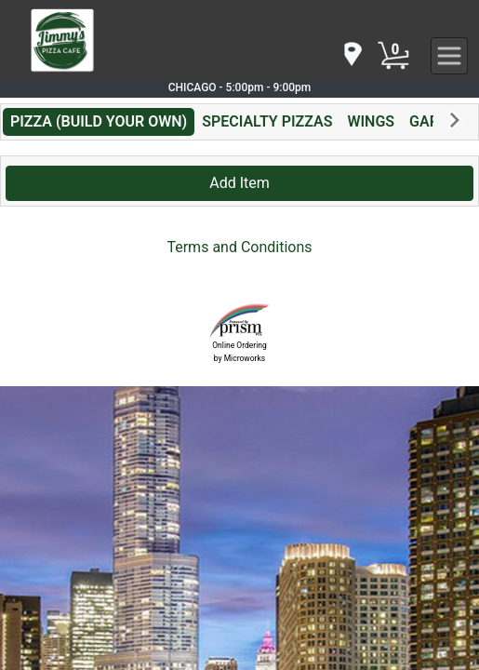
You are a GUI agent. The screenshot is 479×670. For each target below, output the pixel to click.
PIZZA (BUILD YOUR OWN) (98, 121)
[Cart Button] (393, 56)
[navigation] (351, 55)
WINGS (370, 121)
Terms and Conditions (239, 247)
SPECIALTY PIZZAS (267, 121)
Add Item (239, 183)
